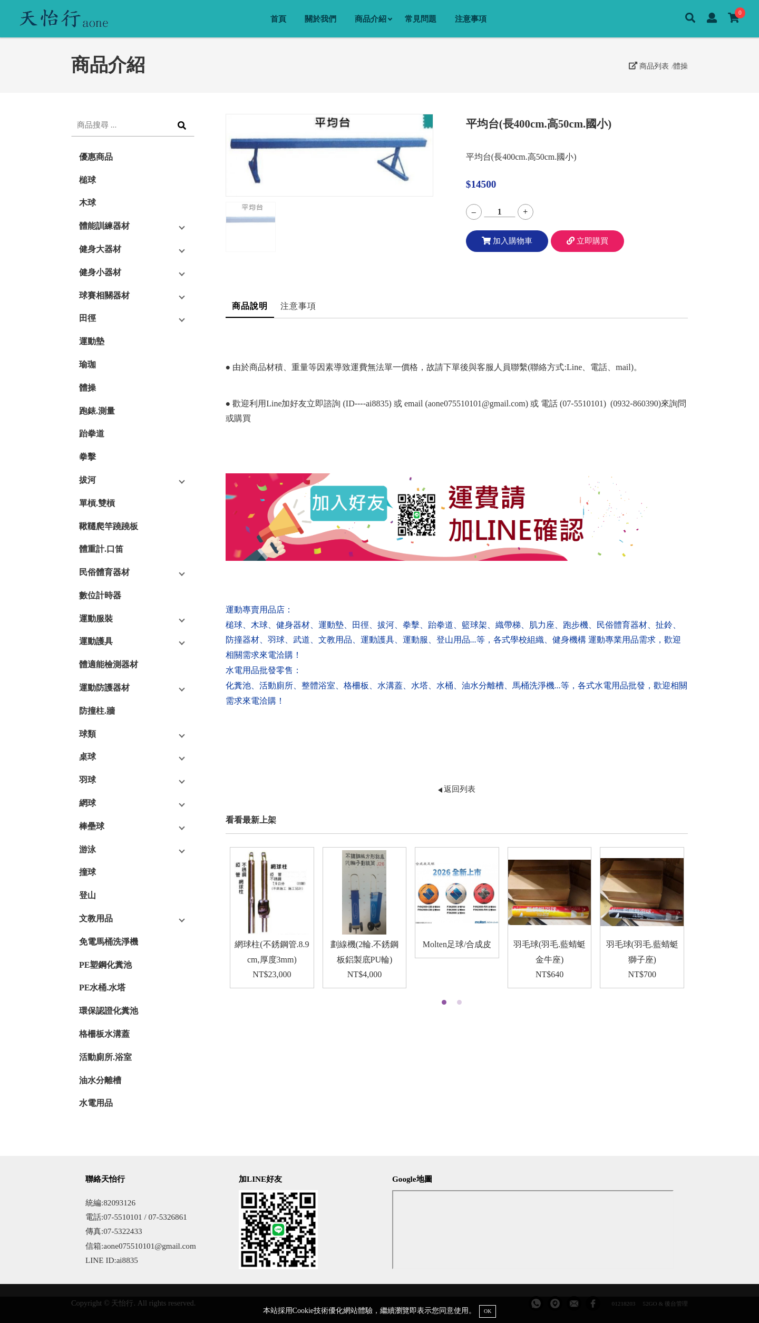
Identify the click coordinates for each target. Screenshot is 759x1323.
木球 (87, 202)
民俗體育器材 (104, 572)
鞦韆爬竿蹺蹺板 (108, 526)
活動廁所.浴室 (105, 1057)
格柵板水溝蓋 (104, 1033)
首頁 (278, 18)
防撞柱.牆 (97, 710)
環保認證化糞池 (108, 1010)
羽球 (87, 779)
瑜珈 (87, 364)
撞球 (87, 872)
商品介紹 (373, 18)
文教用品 (96, 918)
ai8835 (127, 1260)
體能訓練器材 (104, 225)
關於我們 (320, 18)
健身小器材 (100, 272)
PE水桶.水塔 (102, 987)
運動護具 (96, 641)
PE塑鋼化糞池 (105, 964)
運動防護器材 (104, 687)
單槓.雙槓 (97, 503)
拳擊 (87, 456)
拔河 (87, 479)
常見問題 (420, 18)
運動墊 (91, 341)
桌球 (87, 756)
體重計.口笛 (101, 548)
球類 (87, 733)
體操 (680, 66)
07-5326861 (167, 1216)
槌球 (87, 180)
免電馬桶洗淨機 (108, 941)
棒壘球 (91, 826)
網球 (87, 803)
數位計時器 (100, 595)
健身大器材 (100, 249)
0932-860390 (635, 403)
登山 (87, 895)
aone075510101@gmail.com (477, 403)
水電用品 (96, 1102)
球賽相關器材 (104, 295)
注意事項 (470, 18)
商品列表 (649, 66)
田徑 (87, 318)
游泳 (87, 849)
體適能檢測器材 (108, 664)
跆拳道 (91, 433)
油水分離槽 (100, 1080)
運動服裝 (96, 618)
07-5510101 (582, 403)
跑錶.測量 (97, 410)
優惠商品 (96, 156)
